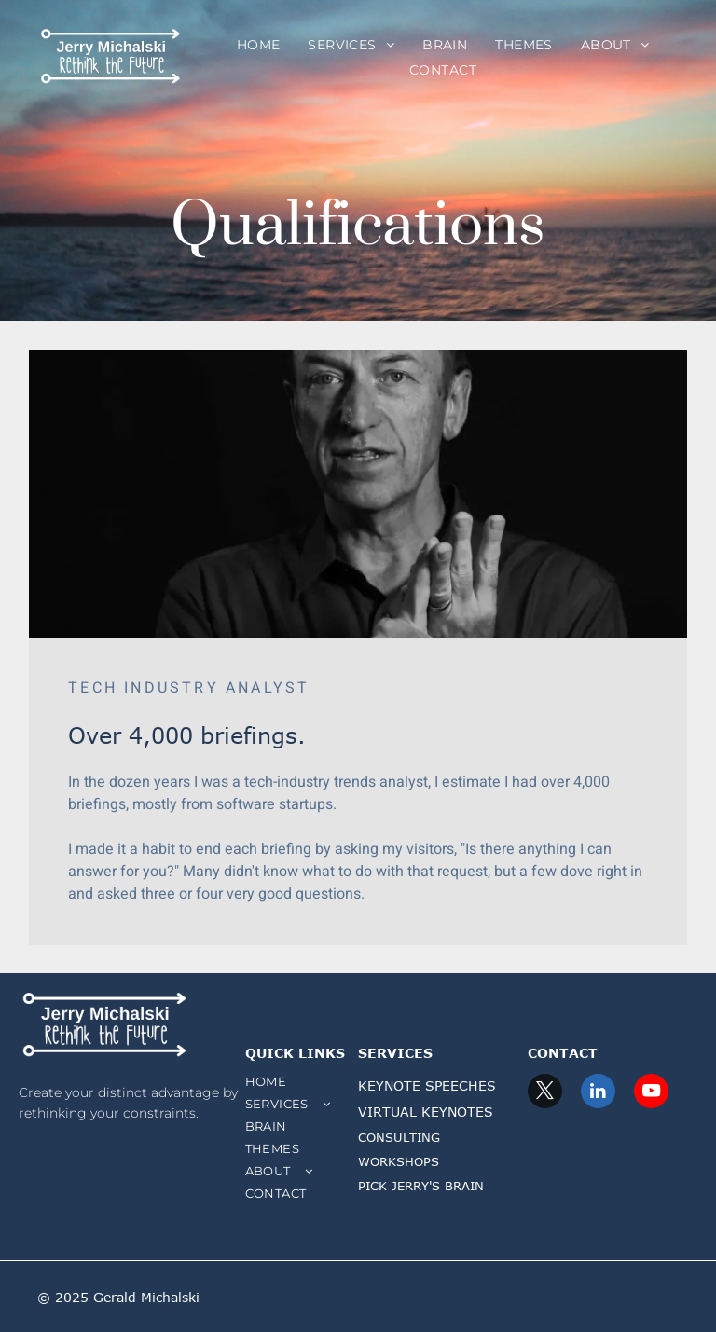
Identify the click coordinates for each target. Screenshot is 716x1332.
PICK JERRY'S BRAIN (421, 1185)
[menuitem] (259, 45)
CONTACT (563, 1053)
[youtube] (651, 1093)
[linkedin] (598, 1093)
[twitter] (545, 1093)
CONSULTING (399, 1137)
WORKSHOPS (398, 1161)
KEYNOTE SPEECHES (427, 1085)
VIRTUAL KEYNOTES (425, 1111)
